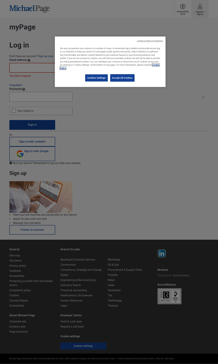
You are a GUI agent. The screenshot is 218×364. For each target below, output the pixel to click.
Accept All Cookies (122, 78)
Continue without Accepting (150, 41)
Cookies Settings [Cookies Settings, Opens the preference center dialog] (96, 78)
